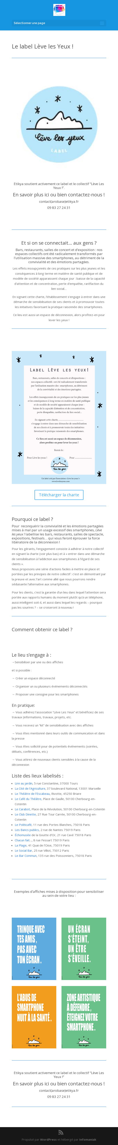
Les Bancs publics (27, 830)
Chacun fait (22, 840)
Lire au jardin (23, 783)
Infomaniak (87, 1139)
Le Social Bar (23, 850)
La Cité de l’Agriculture (30, 788)
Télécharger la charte (59, 494)
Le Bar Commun (26, 856)
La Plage (21, 845)
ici (47, 194)
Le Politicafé (23, 825)
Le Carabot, (23, 809)
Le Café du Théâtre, (29, 799)
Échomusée (23, 835)
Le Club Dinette (25, 814)
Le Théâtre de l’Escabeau (32, 794)
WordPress (48, 1139)
